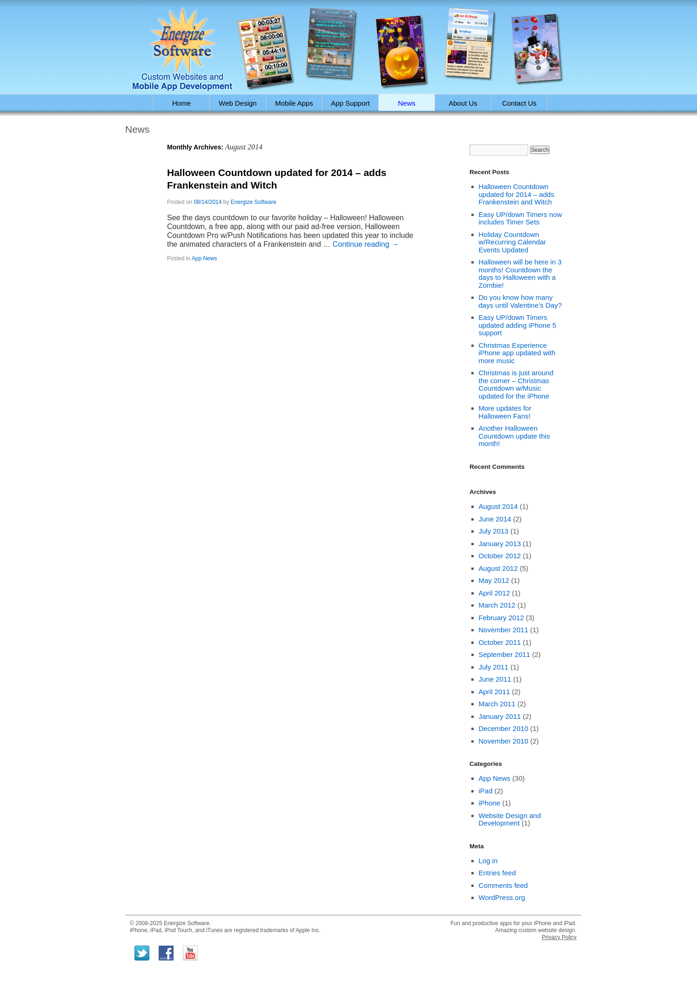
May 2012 (494, 580)
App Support (350, 103)
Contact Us (519, 103)
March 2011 (497, 704)
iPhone (490, 803)
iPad (486, 791)
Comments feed (503, 885)
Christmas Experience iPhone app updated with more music (517, 353)
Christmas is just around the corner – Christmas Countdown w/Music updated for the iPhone (516, 384)
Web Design (237, 103)
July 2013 (494, 531)
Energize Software (253, 202)
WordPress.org (502, 897)
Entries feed (497, 873)
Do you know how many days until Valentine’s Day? (520, 301)
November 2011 (504, 630)
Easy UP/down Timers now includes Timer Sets (520, 218)
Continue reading (366, 244)
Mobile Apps (294, 103)
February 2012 (501, 618)
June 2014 (495, 519)
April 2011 (494, 692)
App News (204, 258)
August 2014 (498, 506)
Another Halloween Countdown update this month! (514, 435)
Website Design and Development (510, 819)
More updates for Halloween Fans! (505, 412)
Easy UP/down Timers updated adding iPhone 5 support (517, 325)
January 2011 (500, 716)
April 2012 (494, 593)
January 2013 (500, 544)
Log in (488, 861)
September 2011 (504, 654)
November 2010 (504, 741)
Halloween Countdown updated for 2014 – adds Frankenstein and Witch (517, 194)
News (407, 103)
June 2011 (495, 679)
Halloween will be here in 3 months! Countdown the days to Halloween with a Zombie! (520, 273)
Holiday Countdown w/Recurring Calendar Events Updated (512, 242)
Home (181, 103)
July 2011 (494, 667)
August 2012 (498, 568)
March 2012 (497, 605)
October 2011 (500, 642)
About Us (463, 103)
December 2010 (504, 728)
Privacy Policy (559, 937)
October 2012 (500, 556)
